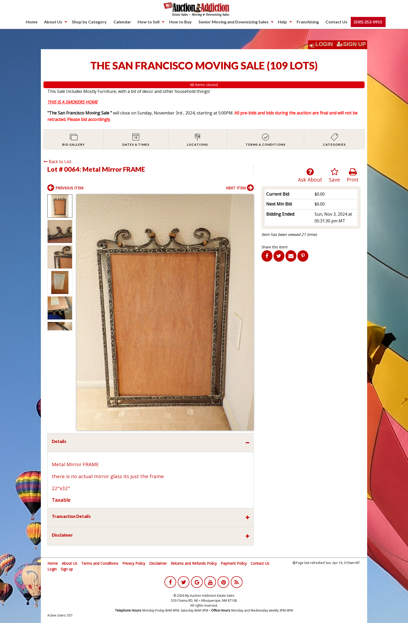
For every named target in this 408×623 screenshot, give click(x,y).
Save (334, 175)
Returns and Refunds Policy (194, 563)
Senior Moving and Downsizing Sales (234, 21)
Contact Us (336, 21)
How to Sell (149, 21)
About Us (53, 21)
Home (31, 21)
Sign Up (351, 44)
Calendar (122, 21)
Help (282, 21)
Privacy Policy (133, 563)
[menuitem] (31, 22)
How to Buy (180, 21)
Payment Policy (234, 563)
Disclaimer (158, 563)
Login (324, 44)
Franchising (308, 21)
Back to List (57, 161)
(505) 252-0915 (368, 21)
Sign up (67, 569)
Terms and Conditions (99, 563)
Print (353, 175)
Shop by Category (89, 21)
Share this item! (275, 247)
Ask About (310, 175)
